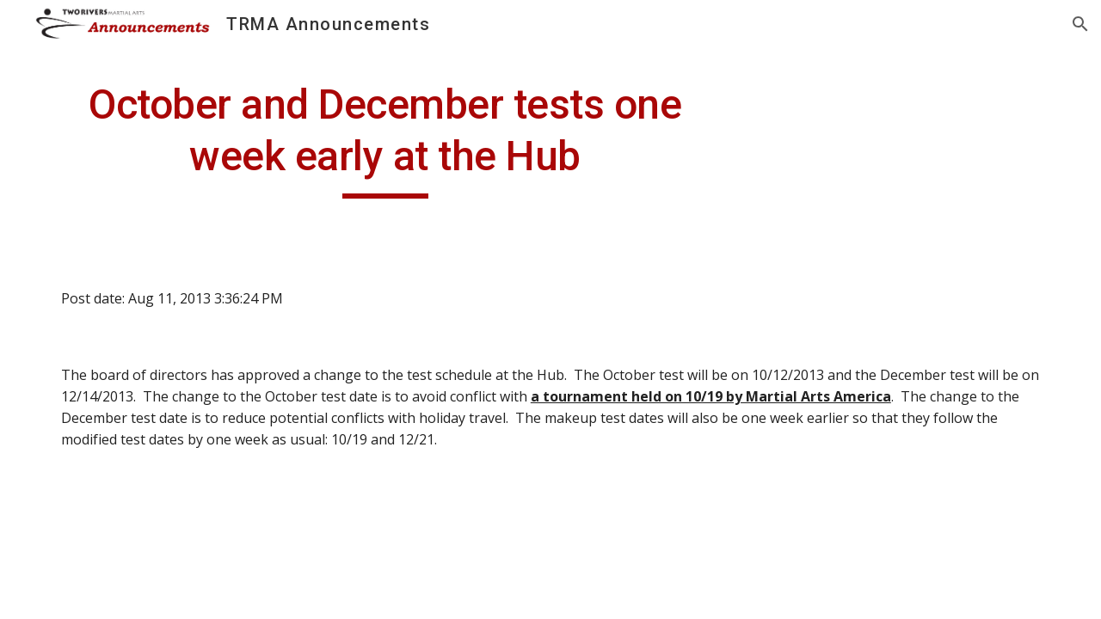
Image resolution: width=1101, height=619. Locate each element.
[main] (385, 138)
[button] (1080, 24)
